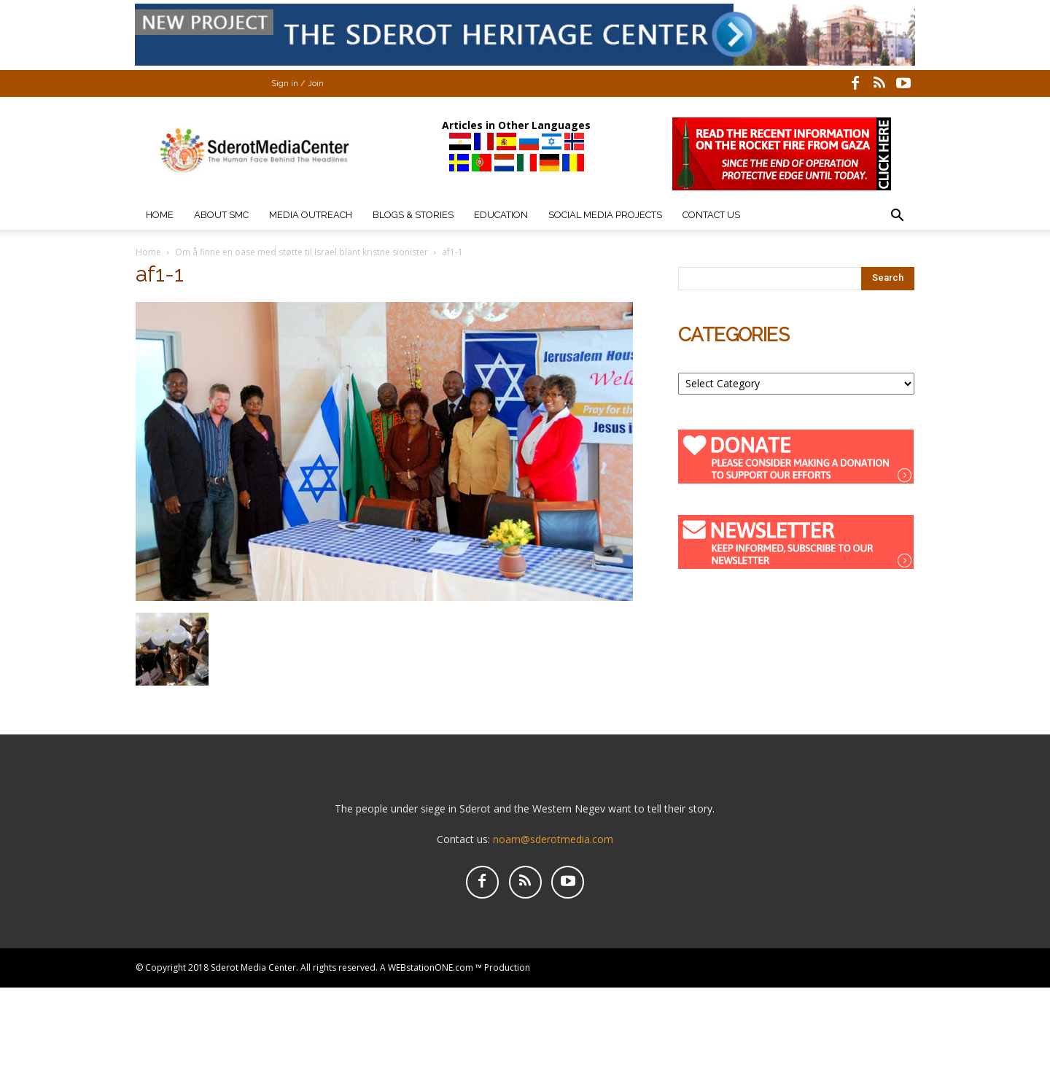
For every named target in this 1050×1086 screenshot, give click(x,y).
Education (501, 214)
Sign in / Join (297, 83)
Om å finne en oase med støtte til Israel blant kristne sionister (301, 252)
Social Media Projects (605, 214)
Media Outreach (310, 214)
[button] (896, 217)
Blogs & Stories (413, 214)
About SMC (221, 214)
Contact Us (711, 214)
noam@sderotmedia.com (553, 839)
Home (160, 214)
